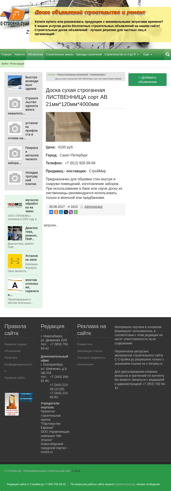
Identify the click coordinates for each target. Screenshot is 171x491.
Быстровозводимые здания (31, 82)
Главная (51, 74)
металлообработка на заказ (32, 205)
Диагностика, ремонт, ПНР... (31, 233)
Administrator (93, 206)
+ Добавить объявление (147, 79)
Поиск (167, 54)
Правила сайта (14, 377)
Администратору (125, 484)
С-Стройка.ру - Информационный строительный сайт (37, 470)
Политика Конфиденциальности (18, 364)
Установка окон (31, 257)
